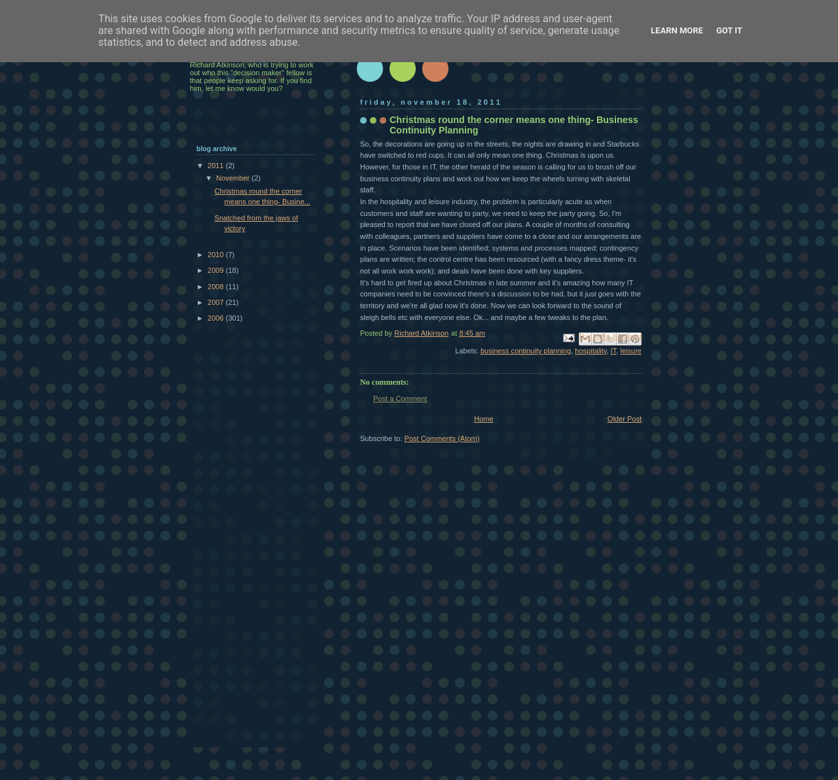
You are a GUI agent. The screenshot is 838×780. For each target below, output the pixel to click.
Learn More (677, 30)
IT (614, 351)
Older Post (625, 419)
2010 (217, 254)
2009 (217, 270)
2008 (217, 287)
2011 (217, 165)
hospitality (590, 351)
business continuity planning (526, 351)
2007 (217, 302)
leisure (631, 351)
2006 (217, 318)
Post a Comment (400, 398)
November (233, 178)
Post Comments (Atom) (442, 438)
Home (483, 419)
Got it (729, 30)
